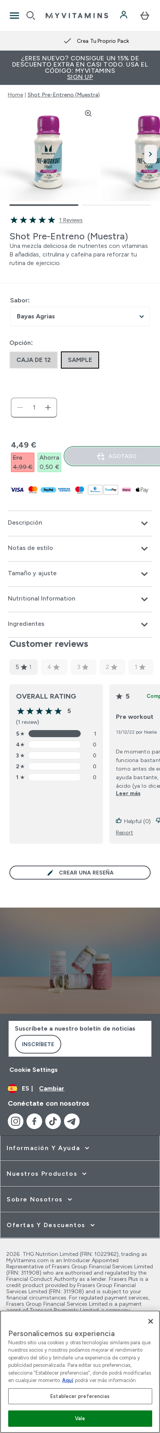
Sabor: (20, 300)
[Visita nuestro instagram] (15, 1121)
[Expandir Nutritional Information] (80, 599)
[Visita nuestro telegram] (72, 1121)
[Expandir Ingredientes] (80, 624)
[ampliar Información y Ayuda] (49, 1148)
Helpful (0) (133, 821)
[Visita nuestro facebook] (34, 1121)
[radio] (33, 360)
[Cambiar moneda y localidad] (80, 1088)
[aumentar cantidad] (48, 407)
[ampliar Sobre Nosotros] (40, 1199)
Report (124, 832)
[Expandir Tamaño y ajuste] (80, 574)
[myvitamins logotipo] (77, 15)
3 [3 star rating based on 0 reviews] (83, 667)
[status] (33, 407)
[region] (80, 1371)
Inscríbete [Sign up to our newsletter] (38, 1044)
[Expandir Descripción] (80, 523)
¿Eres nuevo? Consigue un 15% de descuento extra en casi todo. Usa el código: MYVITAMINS (80, 67)
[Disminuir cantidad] (19, 407)
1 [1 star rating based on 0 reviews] (140, 667)
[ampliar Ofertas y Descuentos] (51, 1225)
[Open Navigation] (14, 15)
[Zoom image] (88, 113)
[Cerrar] (150, 1321)
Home (15, 94)
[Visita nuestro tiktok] (53, 1121)
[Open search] (30, 15)
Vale (80, 1418)
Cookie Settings (33, 1069)
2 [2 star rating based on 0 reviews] (111, 667)
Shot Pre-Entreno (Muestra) (64, 94)
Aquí (67, 1380)
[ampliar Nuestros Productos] (47, 1174)
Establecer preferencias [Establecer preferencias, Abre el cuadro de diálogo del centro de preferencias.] (80, 1396)
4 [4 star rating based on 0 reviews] (53, 667)
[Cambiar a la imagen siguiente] (150, 154)
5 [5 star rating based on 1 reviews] (24, 667)
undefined (80, 317)
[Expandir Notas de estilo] (80, 548)
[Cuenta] (124, 15)
